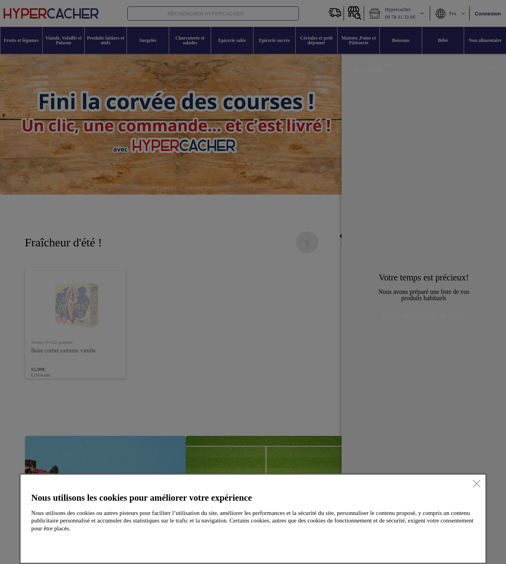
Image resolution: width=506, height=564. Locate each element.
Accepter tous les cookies (436, 545)
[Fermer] (476, 484)
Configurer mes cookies (358, 545)
